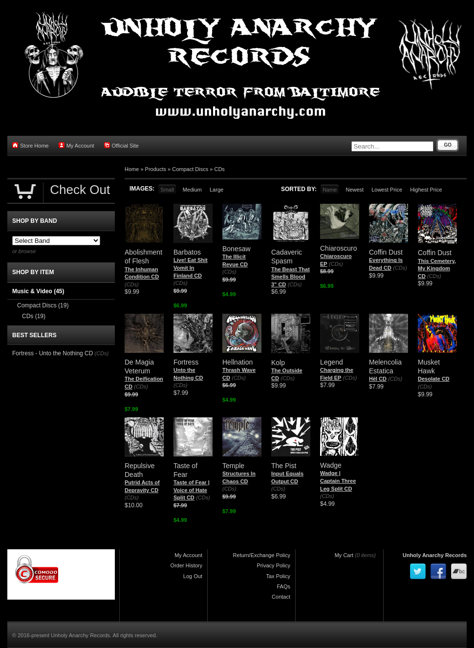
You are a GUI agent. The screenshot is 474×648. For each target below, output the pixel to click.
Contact (281, 597)
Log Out (192, 576)
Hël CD (378, 379)
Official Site (121, 145)
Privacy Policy (273, 565)
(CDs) (132, 284)
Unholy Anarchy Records (435, 555)
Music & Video (38, 291)
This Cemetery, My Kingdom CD (437, 268)
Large (216, 190)
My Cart (344, 555)
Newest (354, 190)
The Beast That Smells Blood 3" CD (290, 276)
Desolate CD (434, 379)
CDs (219, 169)
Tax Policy (278, 576)
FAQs (283, 586)
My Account (76, 145)
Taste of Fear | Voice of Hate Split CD (191, 489)
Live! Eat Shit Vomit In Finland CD (190, 267)
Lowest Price (386, 190)
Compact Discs (190, 169)
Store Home (30, 145)
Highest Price (426, 190)
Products (155, 169)
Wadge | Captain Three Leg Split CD (338, 480)
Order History (186, 565)
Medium (192, 190)
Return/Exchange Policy (261, 555)
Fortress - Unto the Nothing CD (52, 353)
